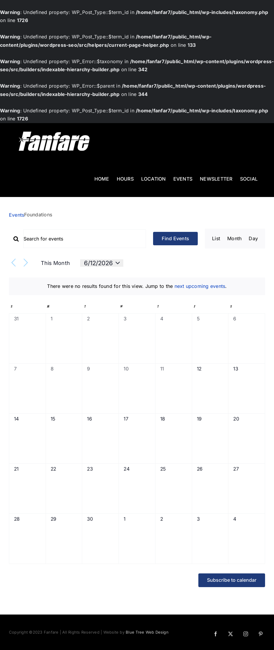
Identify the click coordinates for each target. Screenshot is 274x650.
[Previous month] (13, 263)
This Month (55, 263)
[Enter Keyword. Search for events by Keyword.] (84, 238)
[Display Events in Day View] (253, 239)
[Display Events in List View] (216, 239)
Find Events (175, 238)
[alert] (137, 286)
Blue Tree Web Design (147, 632)
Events (16, 215)
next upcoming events (200, 286)
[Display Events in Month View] (234, 239)
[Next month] (25, 263)
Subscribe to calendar (231, 580)
